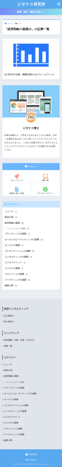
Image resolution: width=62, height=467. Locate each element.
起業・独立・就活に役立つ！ (31, 12)
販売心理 (11, 217)
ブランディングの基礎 (17, 234)
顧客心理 (11, 285)
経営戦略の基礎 (14, 223)
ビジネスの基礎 (14, 268)
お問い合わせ (31, 460)
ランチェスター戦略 (18, 228)
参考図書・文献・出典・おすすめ (19, 340)
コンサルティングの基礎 (18, 257)
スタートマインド (16, 177)
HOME (31, 454)
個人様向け (9, 322)
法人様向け (9, 316)
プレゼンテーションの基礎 (20, 251)
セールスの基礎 (14, 245)
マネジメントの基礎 (16, 274)
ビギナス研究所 (31, 4)
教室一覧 (45, 177)
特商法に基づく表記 (16, 190)
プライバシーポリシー (45, 190)
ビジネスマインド (15, 262)
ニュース (11, 211)
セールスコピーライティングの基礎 (24, 239)
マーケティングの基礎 (17, 280)
